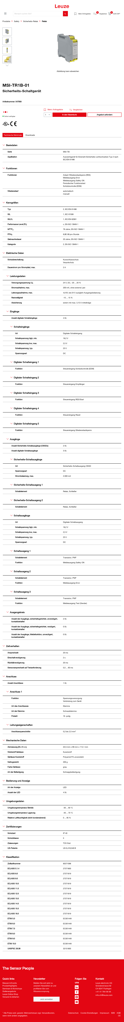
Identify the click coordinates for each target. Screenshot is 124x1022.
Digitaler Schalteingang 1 (24, 362)
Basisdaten (10, 145)
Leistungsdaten (16, 276)
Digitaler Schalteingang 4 (24, 408)
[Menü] (5, 13)
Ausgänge (13, 439)
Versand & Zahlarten (10, 997)
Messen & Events (9, 983)
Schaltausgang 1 (20, 551)
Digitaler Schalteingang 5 (24, 423)
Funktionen (10, 168)
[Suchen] (65, 13)
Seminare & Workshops (12, 988)
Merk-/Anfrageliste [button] (53, 109)
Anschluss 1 (14, 691)
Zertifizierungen (12, 826)
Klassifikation (11, 857)
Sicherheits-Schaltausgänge (26, 459)
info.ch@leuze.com (104, 995)
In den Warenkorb (69, 115)
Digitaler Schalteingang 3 (24, 392)
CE (119, 1015)
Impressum (104, 1013)
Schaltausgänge (20, 515)
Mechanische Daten (14, 740)
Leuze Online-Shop (10, 994)
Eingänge (13, 311)
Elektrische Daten (13, 253)
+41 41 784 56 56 (103, 991)
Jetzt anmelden (46, 999)
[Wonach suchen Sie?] (38, 13)
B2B (113, 1013)
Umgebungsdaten (13, 801)
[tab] (12, 135)
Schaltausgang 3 (20, 591)
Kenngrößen (10, 202)
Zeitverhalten (11, 646)
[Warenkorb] (114, 13)
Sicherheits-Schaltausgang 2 (26, 500)
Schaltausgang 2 (20, 571)
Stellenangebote (9, 991)
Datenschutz (73, 1013)
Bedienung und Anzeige (16, 780)
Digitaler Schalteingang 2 (24, 377)
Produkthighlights (9, 986)
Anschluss (9, 676)
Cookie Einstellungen (89, 1013)
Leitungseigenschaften (20, 725)
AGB (119, 1013)
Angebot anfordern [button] (104, 115)
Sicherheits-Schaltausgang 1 (26, 484)
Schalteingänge (19, 326)
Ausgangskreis (16, 612)
